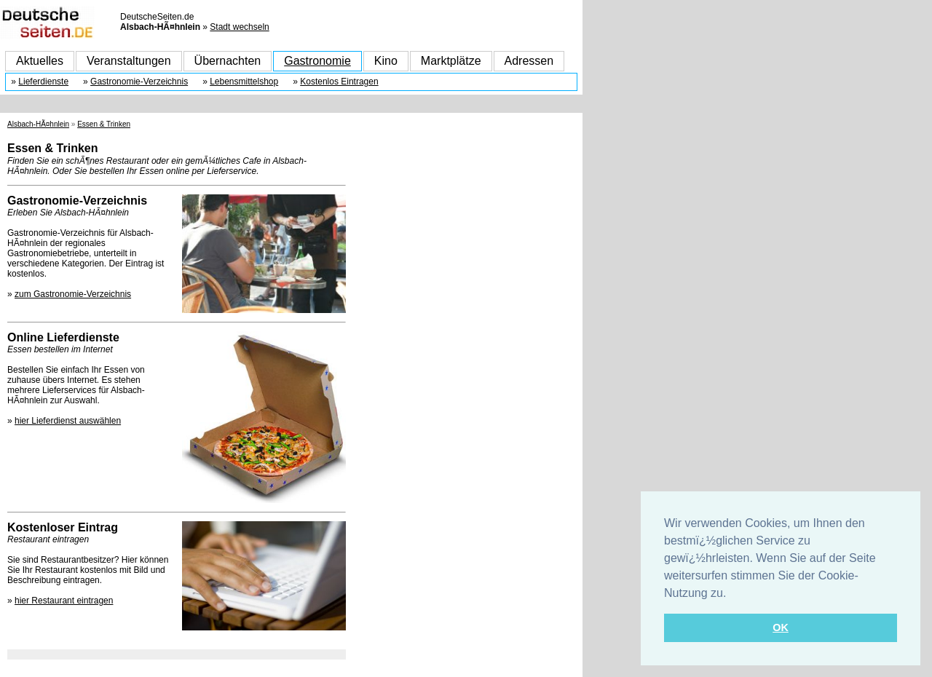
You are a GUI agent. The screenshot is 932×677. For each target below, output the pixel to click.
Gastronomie (317, 61)
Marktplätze (451, 61)
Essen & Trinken (103, 124)
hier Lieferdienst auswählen (68, 421)
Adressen (529, 61)
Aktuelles (39, 61)
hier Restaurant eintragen (64, 600)
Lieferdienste (43, 81)
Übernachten (227, 61)
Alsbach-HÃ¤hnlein (38, 124)
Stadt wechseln (239, 27)
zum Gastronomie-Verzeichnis (73, 294)
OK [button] (781, 627)
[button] (732, 594)
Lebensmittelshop (244, 81)
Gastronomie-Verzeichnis (139, 81)
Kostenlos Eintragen (339, 81)
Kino (386, 61)
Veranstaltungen (129, 61)
